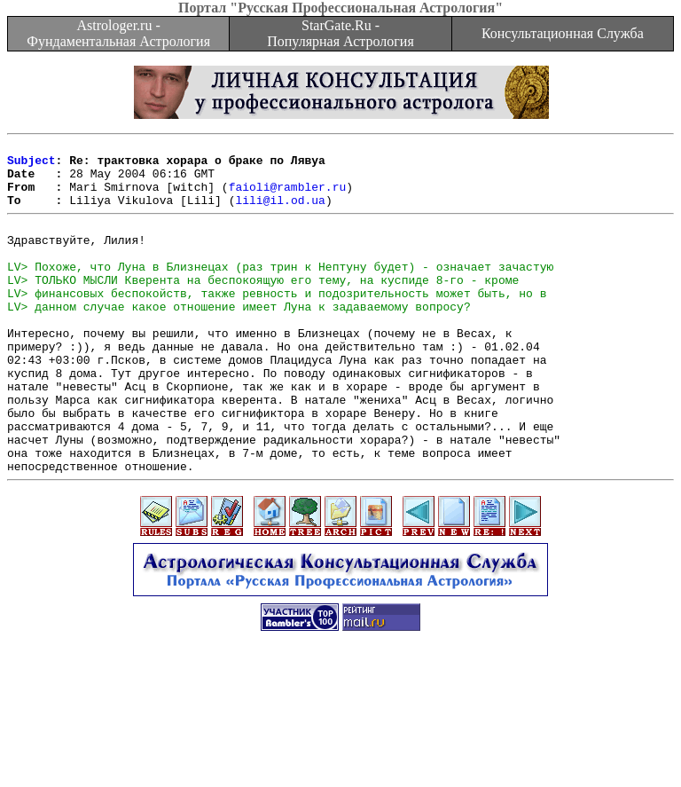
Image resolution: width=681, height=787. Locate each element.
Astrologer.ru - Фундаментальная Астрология (118, 33)
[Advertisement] (340, 747)
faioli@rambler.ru (288, 197)
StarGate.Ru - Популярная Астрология (340, 33)
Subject (31, 165)
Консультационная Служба (562, 33)
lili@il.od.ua (280, 213)
